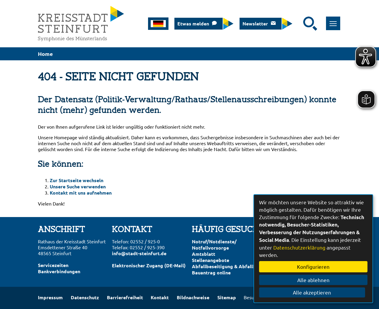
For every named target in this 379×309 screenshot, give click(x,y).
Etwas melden (193, 23)
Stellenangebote (210, 260)
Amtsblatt (203, 254)
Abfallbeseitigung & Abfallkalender (232, 266)
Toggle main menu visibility (334, 20)
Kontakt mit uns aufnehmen (81, 193)
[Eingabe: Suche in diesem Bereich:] (299, 24)
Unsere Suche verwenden (78, 186)
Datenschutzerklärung (299, 247)
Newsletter (255, 23)
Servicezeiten (53, 265)
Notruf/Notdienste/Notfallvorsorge (214, 244)
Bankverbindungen (59, 271)
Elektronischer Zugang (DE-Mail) (149, 265)
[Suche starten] (310, 24)
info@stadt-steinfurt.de (139, 253)
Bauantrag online (211, 272)
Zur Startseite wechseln (76, 180)
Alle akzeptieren (313, 292)
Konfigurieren (313, 266)
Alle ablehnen (313, 280)
